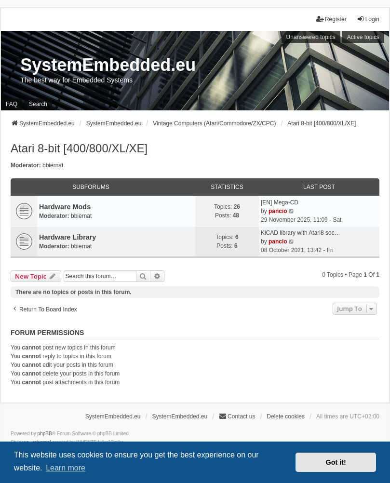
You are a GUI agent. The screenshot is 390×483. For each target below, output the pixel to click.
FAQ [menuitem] (11, 104)
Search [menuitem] (38, 104)
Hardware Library (67, 237)
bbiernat (52, 165)
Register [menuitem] (331, 19)
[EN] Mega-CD (279, 202)
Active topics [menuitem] (363, 37)
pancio (278, 211)
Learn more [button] (65, 468)
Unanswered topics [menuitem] (311, 37)
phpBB (45, 433)
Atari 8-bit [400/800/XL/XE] (79, 148)
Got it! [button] (336, 462)
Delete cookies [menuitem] (286, 416)
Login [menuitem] (368, 19)
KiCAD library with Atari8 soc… (300, 232)
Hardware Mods (65, 207)
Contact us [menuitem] (237, 416)
